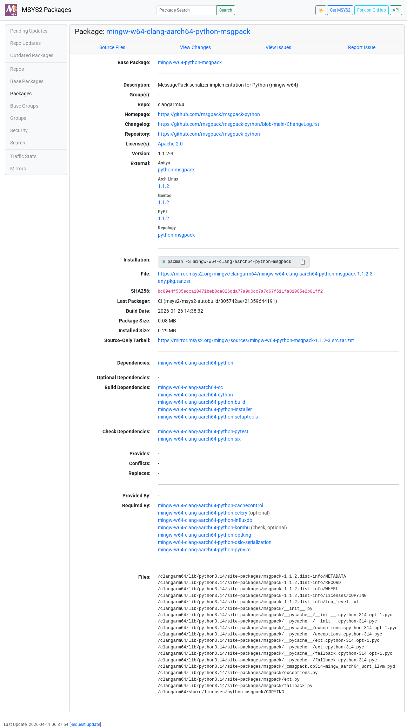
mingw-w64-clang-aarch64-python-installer (205, 409)
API (396, 10)
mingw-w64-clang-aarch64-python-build (201, 402)
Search (225, 10)
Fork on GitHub (371, 10)
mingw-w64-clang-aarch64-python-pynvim (204, 549)
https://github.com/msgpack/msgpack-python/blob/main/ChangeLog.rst (238, 124)
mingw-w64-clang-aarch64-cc (190, 387)
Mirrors (18, 168)
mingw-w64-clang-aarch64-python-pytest (203, 431)
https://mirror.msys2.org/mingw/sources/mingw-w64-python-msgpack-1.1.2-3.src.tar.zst (256, 340)
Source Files (112, 47)
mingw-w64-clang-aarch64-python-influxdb (205, 520)
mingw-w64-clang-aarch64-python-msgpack (178, 31)
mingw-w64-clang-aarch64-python (195, 363)
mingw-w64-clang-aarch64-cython (195, 394)
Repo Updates (25, 43)
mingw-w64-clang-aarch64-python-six (199, 439)
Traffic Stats (23, 156)
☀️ (320, 10)
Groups (18, 118)
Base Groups (24, 106)
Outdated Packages (31, 55)
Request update (85, 724)
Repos (17, 69)
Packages (21, 93)
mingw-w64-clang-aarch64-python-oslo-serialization (215, 542)
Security (19, 130)
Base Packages (27, 81)
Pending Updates (28, 31)
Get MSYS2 (340, 10)
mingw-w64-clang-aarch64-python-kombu (204, 527)
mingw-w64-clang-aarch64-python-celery (202, 513)
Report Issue (361, 47)
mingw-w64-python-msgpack (190, 62)
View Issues (278, 47)
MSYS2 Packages (38, 10)
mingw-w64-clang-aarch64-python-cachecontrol (210, 505)
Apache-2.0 (170, 144)
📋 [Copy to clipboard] (303, 262)
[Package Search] (186, 10)
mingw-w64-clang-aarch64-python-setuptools (208, 417)
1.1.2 (163, 186)
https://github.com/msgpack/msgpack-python (209, 114)
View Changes (195, 47)
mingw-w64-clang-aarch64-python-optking (204, 535)
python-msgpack (176, 169)
